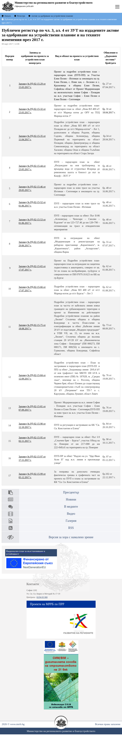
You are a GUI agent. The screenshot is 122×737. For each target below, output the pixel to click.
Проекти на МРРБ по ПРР (47, 604)
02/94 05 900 (42, 597)
